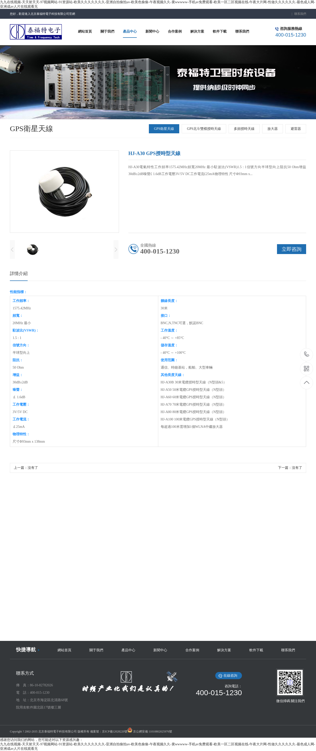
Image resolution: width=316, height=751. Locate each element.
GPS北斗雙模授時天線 (204, 129)
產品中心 (128, 650)
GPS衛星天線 (164, 129)
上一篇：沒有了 (26, 468)
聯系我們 (300, 14)
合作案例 (192, 650)
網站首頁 (64, 650)
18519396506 (306, 354)
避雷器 (296, 129)
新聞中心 (160, 650)
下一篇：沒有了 (290, 468)
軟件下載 (256, 650)
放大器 (272, 129)
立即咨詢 (291, 249)
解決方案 (224, 650)
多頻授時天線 (244, 129)
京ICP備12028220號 (114, 731)
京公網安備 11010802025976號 (152, 731)
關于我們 (96, 650)
